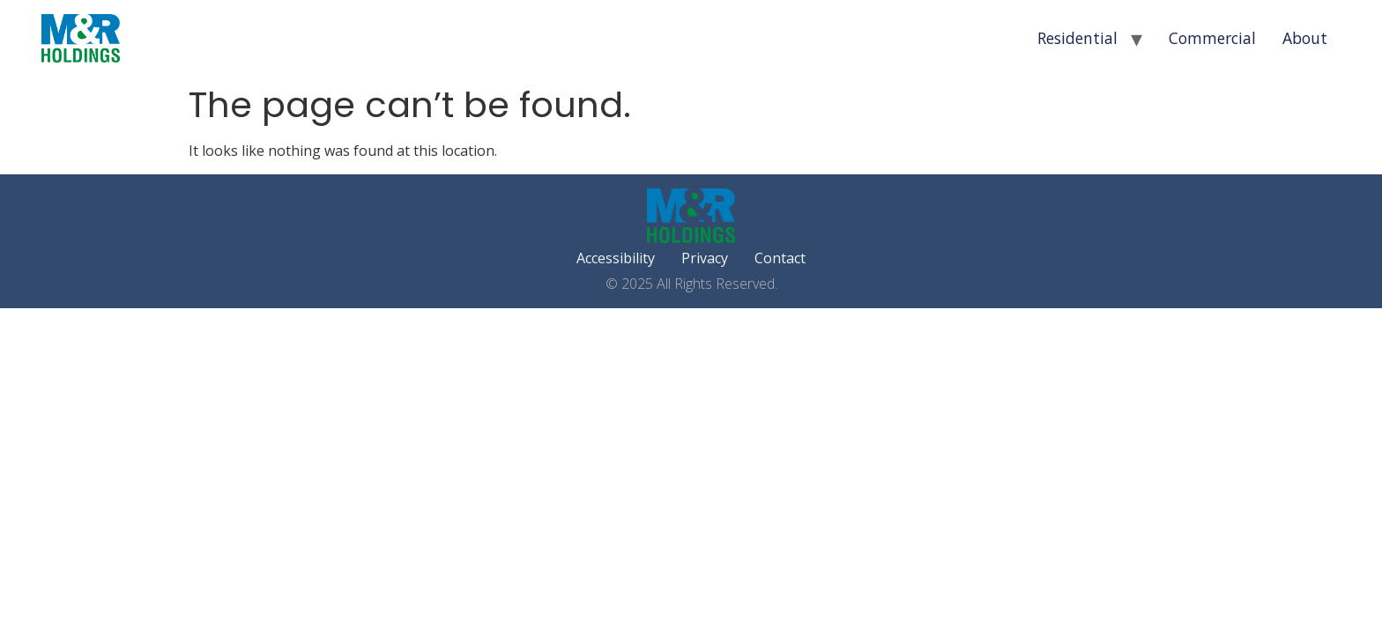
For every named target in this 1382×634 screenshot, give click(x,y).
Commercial (1212, 37)
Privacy (704, 258)
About (1304, 37)
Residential (1077, 37)
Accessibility (615, 258)
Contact (780, 258)
